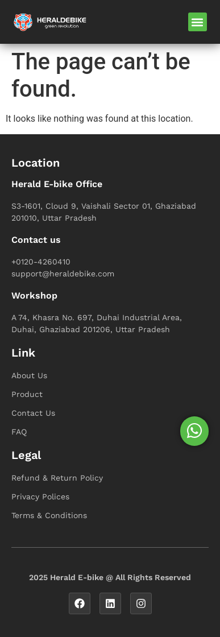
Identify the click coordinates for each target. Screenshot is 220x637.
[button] (197, 22)
